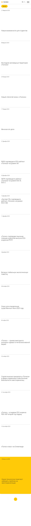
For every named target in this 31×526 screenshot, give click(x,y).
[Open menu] (28, 2)
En (22, 2)
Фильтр (4, 6)
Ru (24, 2)
